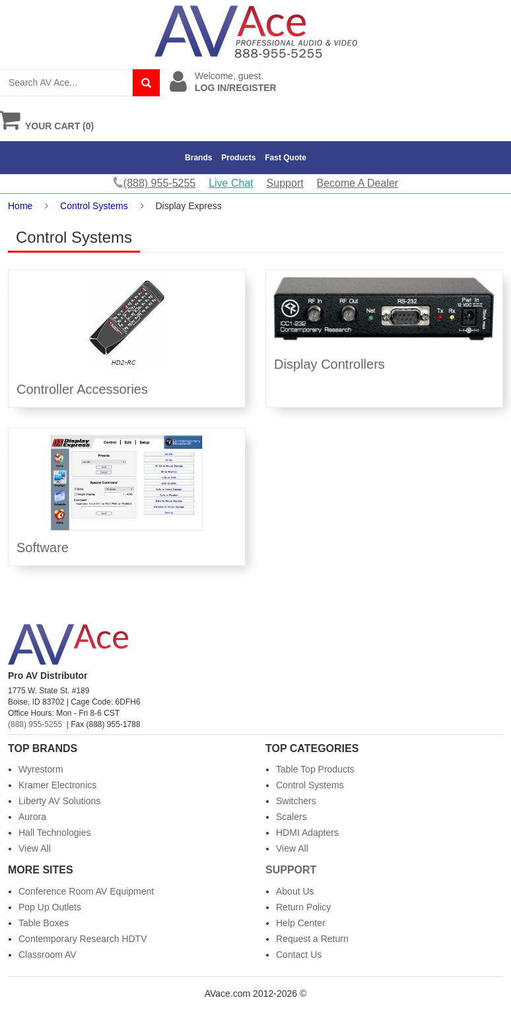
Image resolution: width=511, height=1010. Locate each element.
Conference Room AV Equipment (86, 891)
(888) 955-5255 (35, 724)
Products (238, 157)
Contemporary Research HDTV (82, 938)
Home (20, 206)
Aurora (32, 816)
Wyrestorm (40, 769)
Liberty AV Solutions (59, 801)
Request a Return (312, 938)
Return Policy (303, 907)
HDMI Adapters (307, 832)
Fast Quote (285, 157)
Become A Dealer (358, 183)
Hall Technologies (54, 832)
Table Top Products (315, 769)
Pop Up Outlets (49, 907)
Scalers (291, 816)
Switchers (296, 801)
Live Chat (231, 183)
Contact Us (299, 954)
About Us (295, 891)
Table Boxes (43, 923)
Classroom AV (47, 954)
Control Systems (94, 206)
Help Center (300, 923)
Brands (198, 157)
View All (34, 848)
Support (285, 183)
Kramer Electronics (57, 785)
